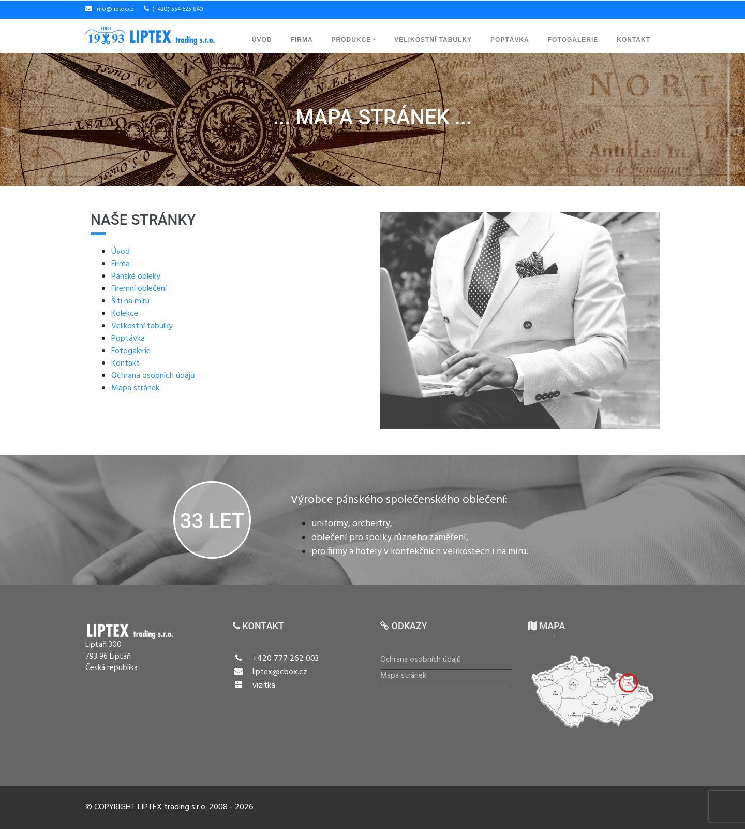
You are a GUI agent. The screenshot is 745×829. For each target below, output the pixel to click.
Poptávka (509, 39)
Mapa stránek (135, 388)
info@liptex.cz (114, 9)
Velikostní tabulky (433, 39)
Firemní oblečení (139, 289)
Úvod (262, 39)
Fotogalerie (573, 39)
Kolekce (124, 314)
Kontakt (633, 39)
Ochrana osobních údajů (153, 376)
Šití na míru (130, 301)
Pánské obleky (135, 276)
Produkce (351, 39)
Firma (302, 39)
